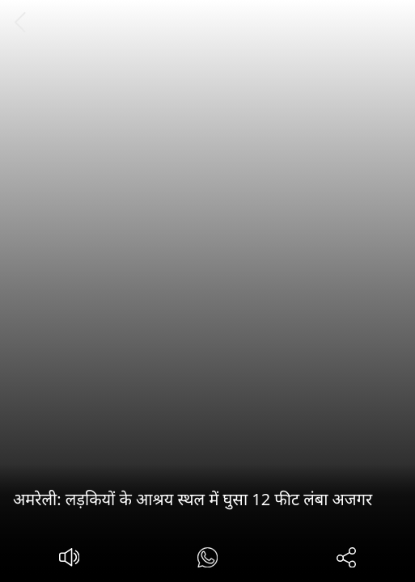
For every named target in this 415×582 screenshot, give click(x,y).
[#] (207, 559)
